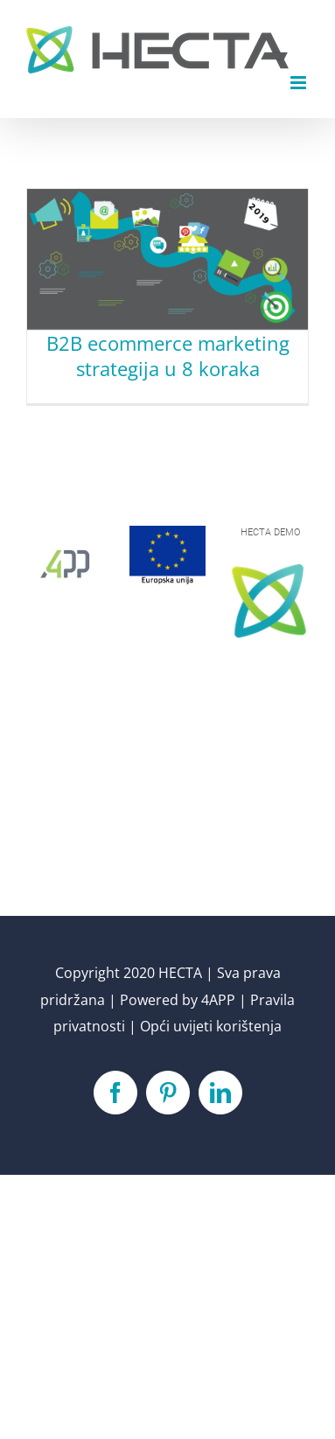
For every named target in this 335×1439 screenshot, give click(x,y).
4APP (218, 999)
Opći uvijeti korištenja (211, 1026)
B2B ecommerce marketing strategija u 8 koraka (168, 355)
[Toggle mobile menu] (299, 82)
